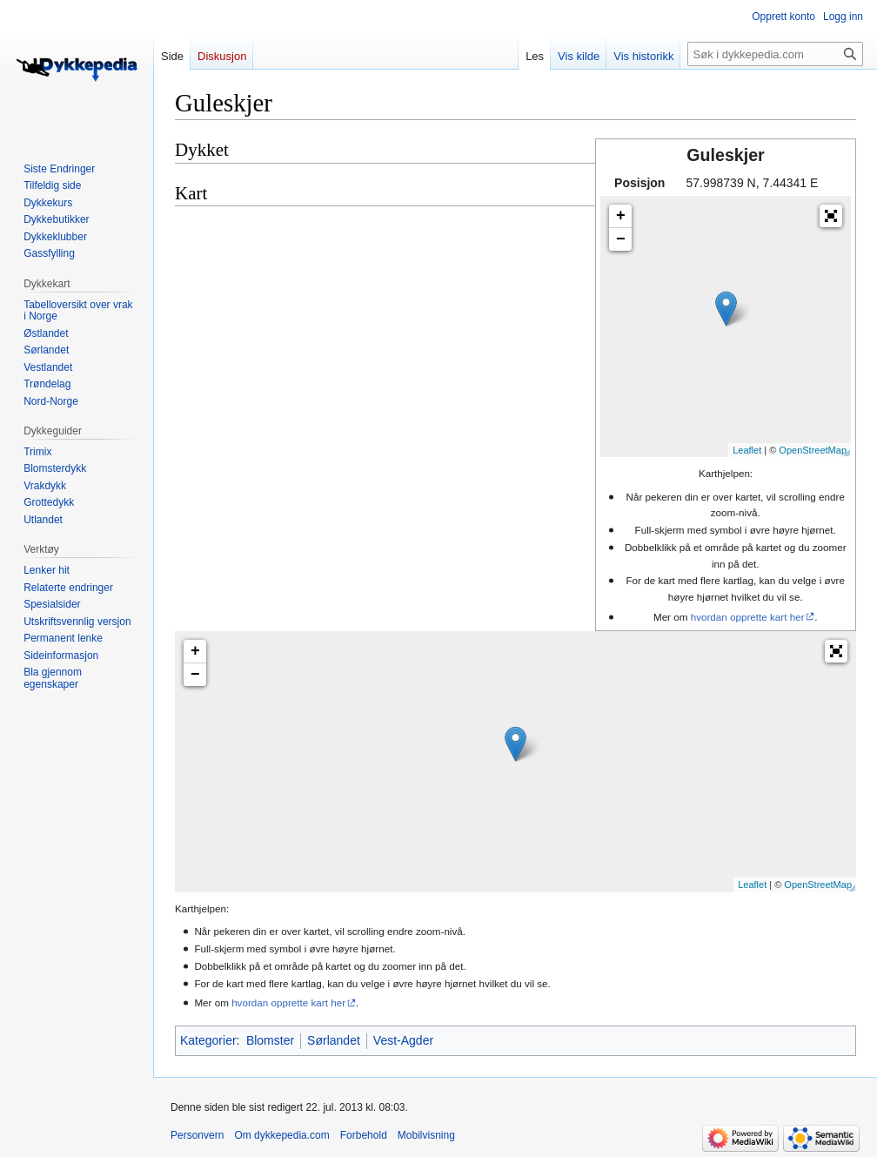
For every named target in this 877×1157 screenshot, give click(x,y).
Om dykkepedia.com (281, 1135)
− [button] (621, 239)
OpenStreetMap (813, 450)
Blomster (270, 1040)
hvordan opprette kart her (748, 616)
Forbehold (363, 1135)
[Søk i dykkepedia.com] (775, 54)
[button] (831, 216)
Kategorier (208, 1040)
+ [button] (621, 215)
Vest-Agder (403, 1040)
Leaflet (747, 450)
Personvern (197, 1135)
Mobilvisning (426, 1135)
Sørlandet (333, 1040)
